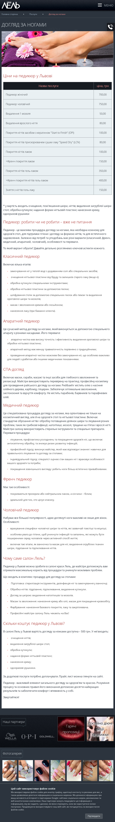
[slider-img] (10, 736)
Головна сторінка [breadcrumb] (10, 14)
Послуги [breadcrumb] (33, 14)
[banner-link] (10, 770)
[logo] (14, 8)
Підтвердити (94, 816)
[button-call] (111, 27)
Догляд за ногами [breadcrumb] (57, 14)
